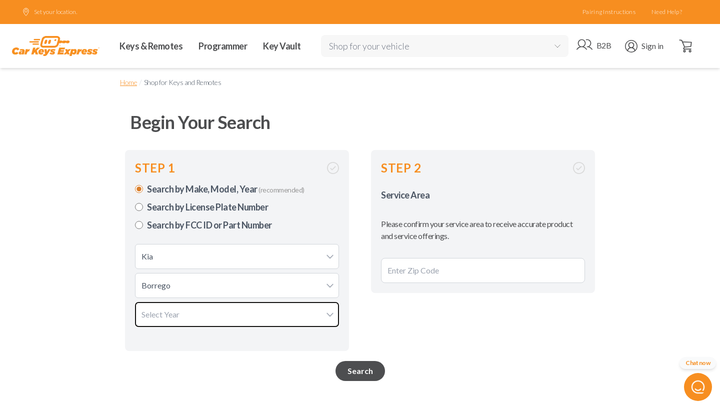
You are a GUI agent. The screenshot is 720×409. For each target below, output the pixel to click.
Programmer (222, 46)
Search (360, 371)
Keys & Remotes (151, 46)
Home (128, 82)
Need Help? (667, 12)
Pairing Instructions (609, 12)
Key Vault (282, 46)
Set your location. (49, 12)
